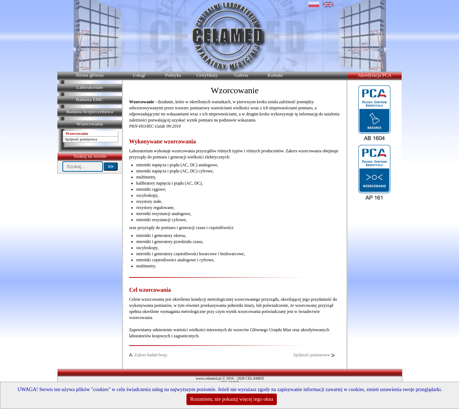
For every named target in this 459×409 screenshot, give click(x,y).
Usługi (139, 75)
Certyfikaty (207, 75)
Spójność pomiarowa (81, 139)
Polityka (173, 75)
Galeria (241, 75)
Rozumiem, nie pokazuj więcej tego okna (231, 399)
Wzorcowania (77, 133)
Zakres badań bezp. (151, 354)
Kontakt (275, 75)
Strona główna (89, 75)
